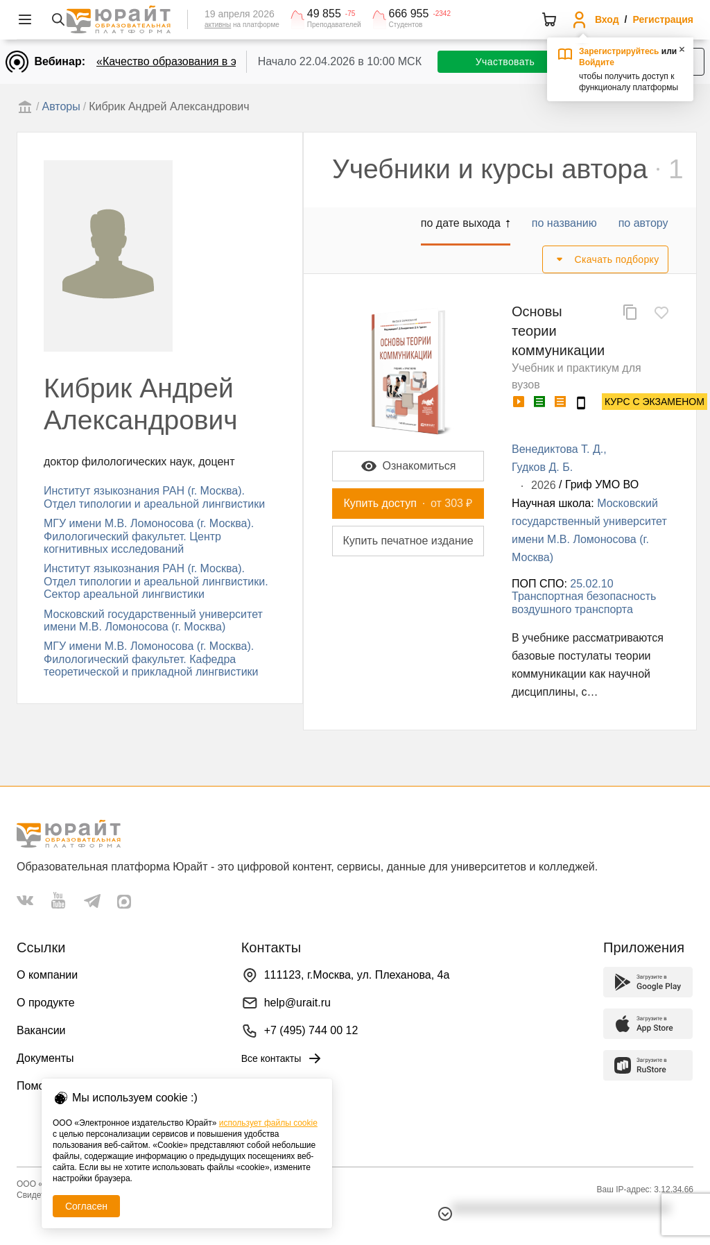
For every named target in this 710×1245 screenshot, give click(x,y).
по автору (643, 223)
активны (218, 24)
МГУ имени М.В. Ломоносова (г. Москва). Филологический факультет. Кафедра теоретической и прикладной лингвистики (151, 659)
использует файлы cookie (268, 1123)
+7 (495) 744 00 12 (311, 1030)
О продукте (46, 1002)
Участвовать (505, 61)
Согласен (86, 1206)
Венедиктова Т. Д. (557, 449)
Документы (45, 1058)
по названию (564, 223)
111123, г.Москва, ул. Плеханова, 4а (357, 975)
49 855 (324, 13)
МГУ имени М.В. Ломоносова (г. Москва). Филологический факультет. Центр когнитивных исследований (149, 536)
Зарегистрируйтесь (619, 51)
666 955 (409, 13)
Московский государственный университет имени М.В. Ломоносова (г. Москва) (153, 620)
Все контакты (282, 1058)
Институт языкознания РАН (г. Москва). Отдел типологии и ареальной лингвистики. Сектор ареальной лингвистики (156, 581)
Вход (607, 19)
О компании (47, 975)
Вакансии (41, 1030)
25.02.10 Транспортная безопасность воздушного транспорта (584, 596)
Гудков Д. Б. (542, 467)
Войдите (596, 62)
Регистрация (662, 19)
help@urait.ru (297, 1002)
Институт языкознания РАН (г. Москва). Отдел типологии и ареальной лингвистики (154, 497)
